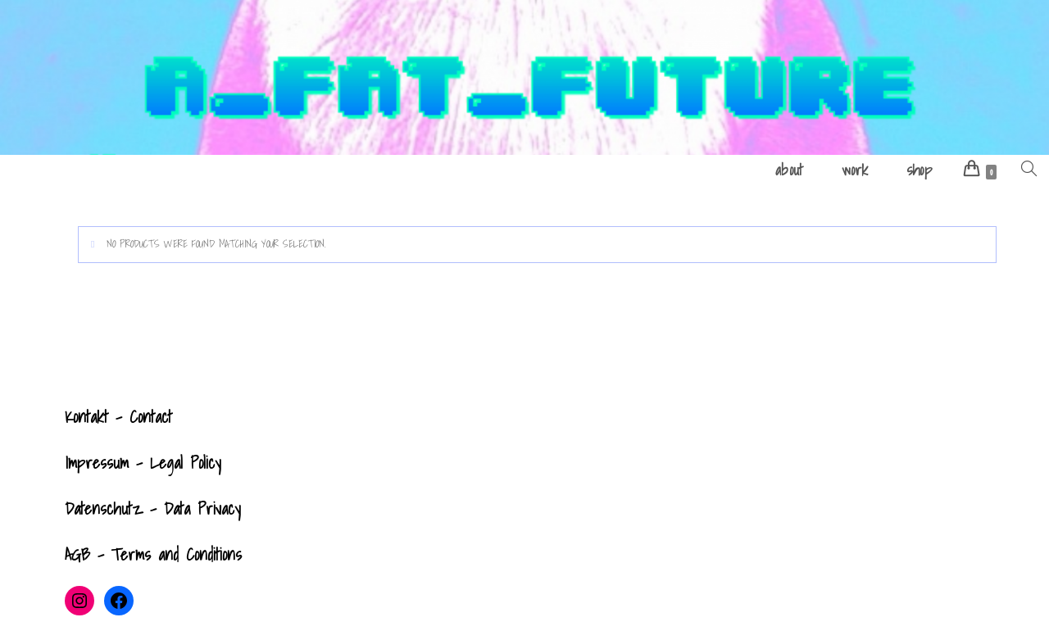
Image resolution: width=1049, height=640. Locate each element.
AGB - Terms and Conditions (153, 555)
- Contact (140, 417)
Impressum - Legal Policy (143, 463)
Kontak (84, 417)
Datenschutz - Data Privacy (153, 509)
